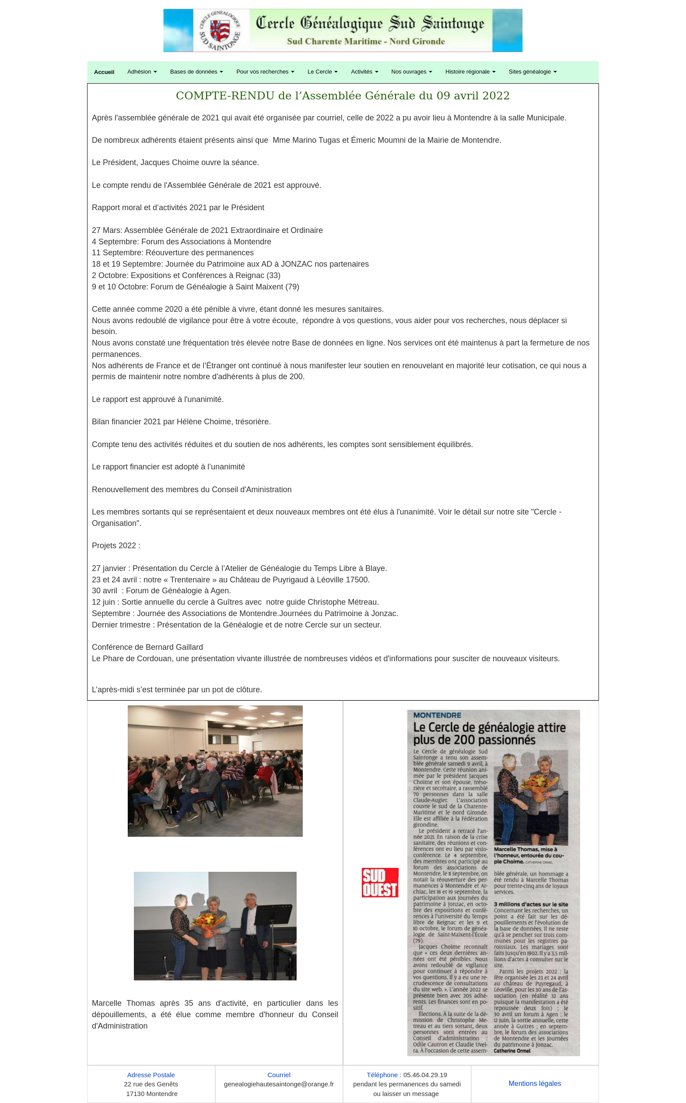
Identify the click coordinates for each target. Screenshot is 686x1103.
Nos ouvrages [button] (412, 71)
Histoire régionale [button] (470, 71)
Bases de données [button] (196, 71)
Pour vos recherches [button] (265, 71)
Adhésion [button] (142, 71)
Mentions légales (535, 1083)
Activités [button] (364, 71)
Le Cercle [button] (323, 71)
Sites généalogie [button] (533, 71)
